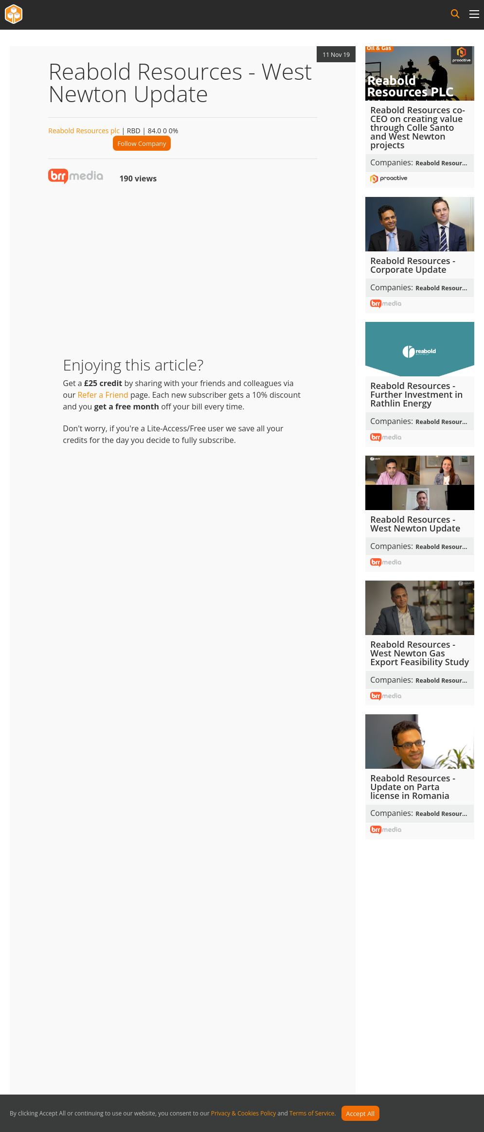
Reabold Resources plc (84, 130)
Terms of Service (311, 1114)
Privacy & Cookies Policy (243, 1114)
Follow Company (142, 143)
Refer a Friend (102, 394)
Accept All (360, 1113)
